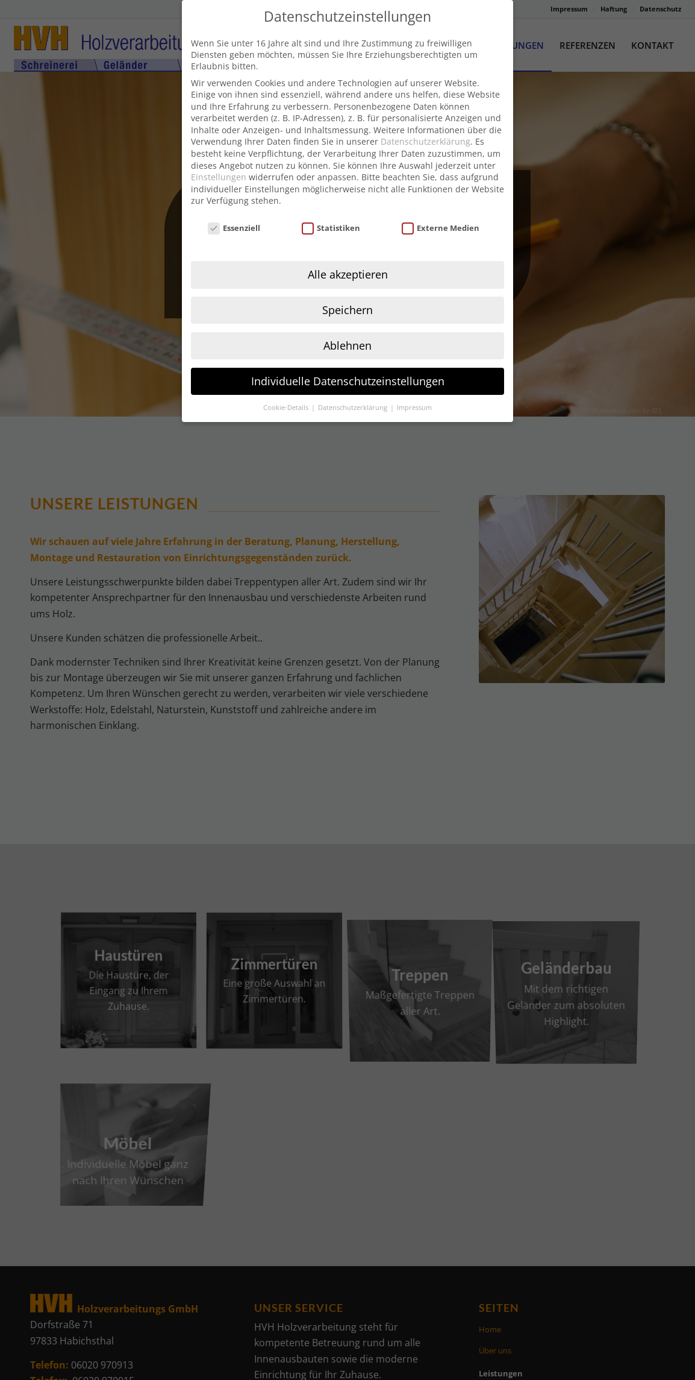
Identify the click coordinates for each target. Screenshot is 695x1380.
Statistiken (331, 206)
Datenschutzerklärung (425, 119)
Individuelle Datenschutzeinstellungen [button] (347, 358)
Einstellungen (218, 155)
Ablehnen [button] (347, 323)
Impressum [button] (414, 385)
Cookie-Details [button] (286, 385)
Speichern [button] (347, 287)
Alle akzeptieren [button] (348, 252)
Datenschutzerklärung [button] (353, 385)
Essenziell (234, 206)
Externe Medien (441, 206)
